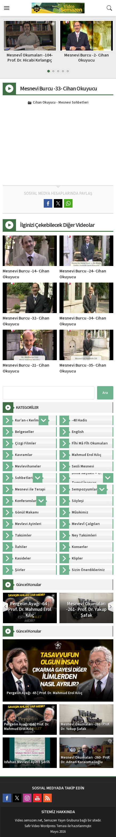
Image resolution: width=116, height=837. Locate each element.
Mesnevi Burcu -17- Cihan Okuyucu (29, 57)
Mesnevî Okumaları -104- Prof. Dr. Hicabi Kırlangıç (86, 57)
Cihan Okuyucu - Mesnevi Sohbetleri (61, 103)
